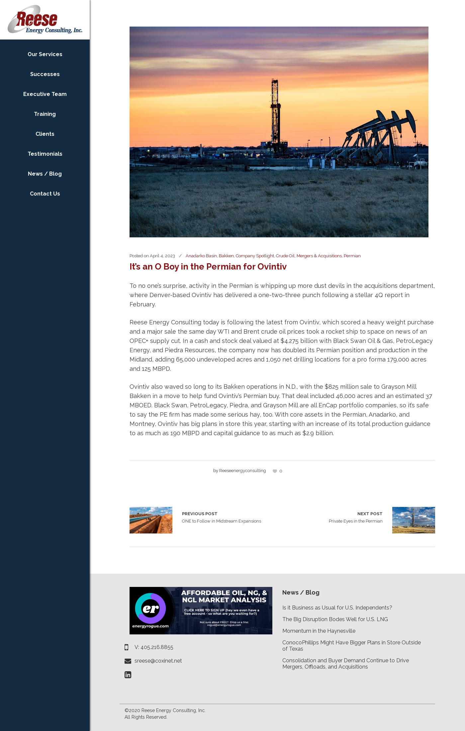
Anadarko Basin (201, 255)
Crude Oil (285, 255)
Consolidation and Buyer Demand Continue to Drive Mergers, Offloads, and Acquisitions (345, 663)
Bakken (226, 255)
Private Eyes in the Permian (356, 517)
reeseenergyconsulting (242, 470)
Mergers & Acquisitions (319, 255)
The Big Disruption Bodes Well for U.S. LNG (335, 619)
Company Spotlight (255, 255)
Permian (352, 255)
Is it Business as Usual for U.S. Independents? (337, 608)
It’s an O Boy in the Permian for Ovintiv (208, 267)
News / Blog (301, 592)
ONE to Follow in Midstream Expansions (151, 520)
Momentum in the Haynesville (318, 631)
